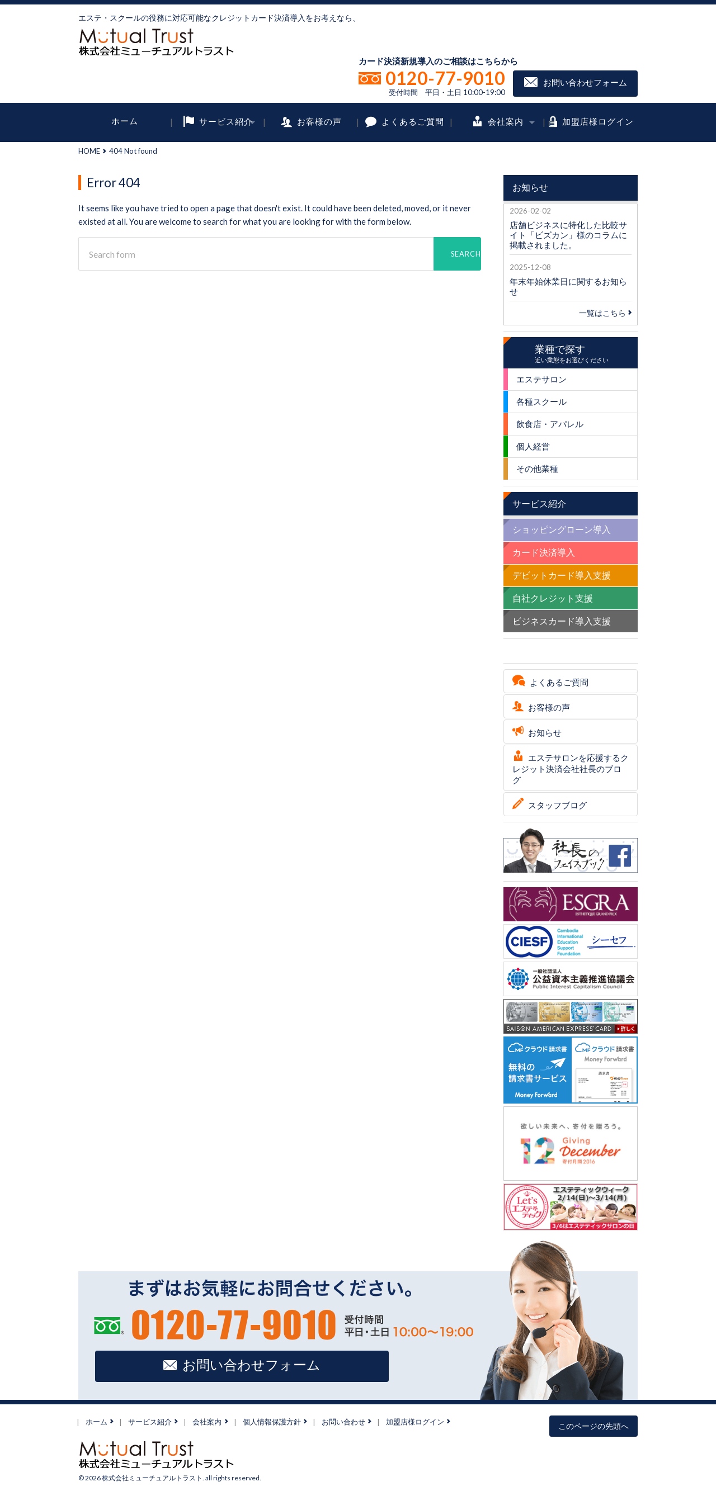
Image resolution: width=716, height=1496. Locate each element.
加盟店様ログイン (598, 121)
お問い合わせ (343, 1421)
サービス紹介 (226, 121)
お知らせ (545, 732)
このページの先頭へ (593, 1426)
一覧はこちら (605, 313)
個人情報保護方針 (272, 1421)
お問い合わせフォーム (585, 82)
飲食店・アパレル (549, 424)
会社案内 (506, 121)
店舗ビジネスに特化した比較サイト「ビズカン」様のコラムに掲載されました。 (568, 235)
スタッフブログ (557, 805)
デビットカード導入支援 (561, 575)
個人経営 (533, 446)
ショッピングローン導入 (561, 529)
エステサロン (541, 379)
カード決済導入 (543, 552)
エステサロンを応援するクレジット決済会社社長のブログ (570, 768)
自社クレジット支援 (552, 598)
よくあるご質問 (412, 121)
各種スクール (541, 401)
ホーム (124, 121)
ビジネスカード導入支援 (561, 621)
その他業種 (537, 468)
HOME (89, 150)
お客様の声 (319, 121)
